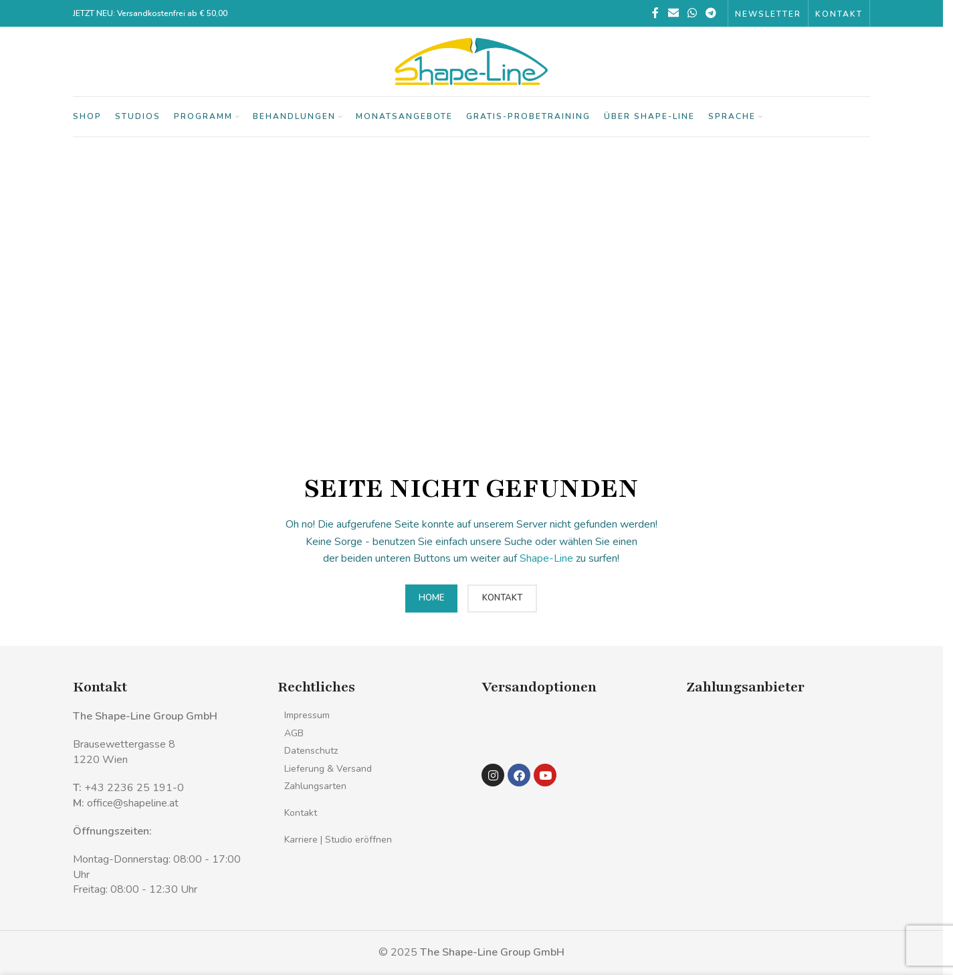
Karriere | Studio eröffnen (338, 839)
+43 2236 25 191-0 (134, 787)
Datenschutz (311, 750)
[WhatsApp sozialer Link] (692, 13)
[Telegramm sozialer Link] (711, 13)
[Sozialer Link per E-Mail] (673, 13)
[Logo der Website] (471, 60)
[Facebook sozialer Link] (655, 13)
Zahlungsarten (315, 786)
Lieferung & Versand (328, 768)
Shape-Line (546, 558)
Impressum (307, 715)
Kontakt (300, 812)
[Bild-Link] (510, 729)
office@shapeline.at (133, 803)
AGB (294, 733)
